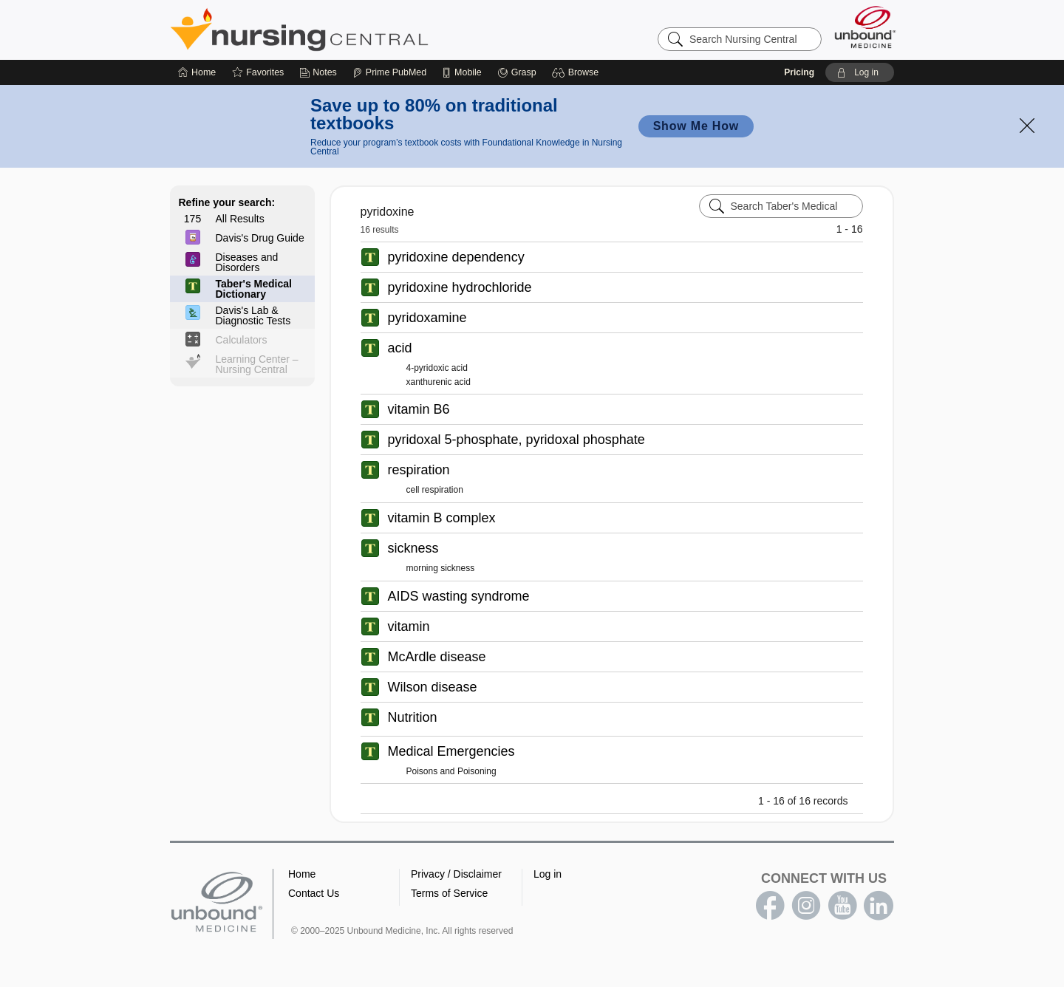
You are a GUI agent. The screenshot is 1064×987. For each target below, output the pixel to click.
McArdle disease (437, 656)
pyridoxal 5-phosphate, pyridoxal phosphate (516, 439)
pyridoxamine (427, 317)
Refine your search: (227, 202)
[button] (577, 72)
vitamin (409, 626)
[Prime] (389, 72)
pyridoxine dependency (456, 257)
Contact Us (313, 893)
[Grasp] (516, 72)
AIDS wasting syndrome (459, 596)
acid (400, 348)
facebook (770, 906)
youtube (842, 906)
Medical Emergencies (451, 751)
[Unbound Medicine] (865, 27)
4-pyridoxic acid (437, 368)
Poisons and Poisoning (451, 771)
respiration (419, 469)
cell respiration (434, 490)
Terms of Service (449, 893)
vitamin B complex (442, 517)
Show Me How (696, 126)
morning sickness (440, 568)
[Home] (197, 72)
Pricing (799, 72)
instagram (806, 906)
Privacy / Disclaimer (456, 874)
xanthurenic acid (438, 382)
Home (302, 874)
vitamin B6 (419, 409)
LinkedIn (878, 906)
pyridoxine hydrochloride (460, 287)
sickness (413, 548)
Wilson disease (432, 687)
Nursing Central (354, 29)
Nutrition (412, 717)
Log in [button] (547, 874)
